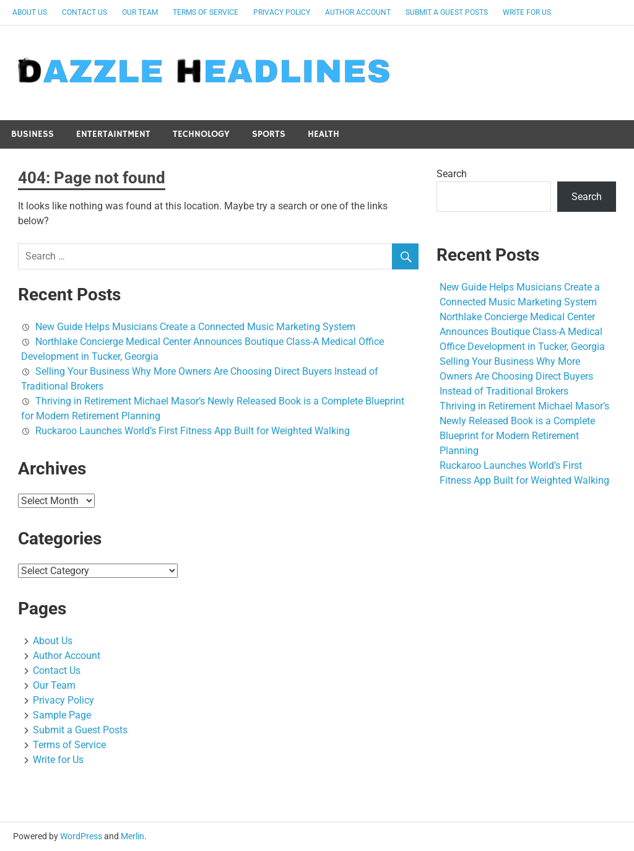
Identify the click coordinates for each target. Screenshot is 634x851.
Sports (268, 134)
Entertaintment (113, 134)
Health (323, 134)
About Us (29, 12)
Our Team (140, 12)
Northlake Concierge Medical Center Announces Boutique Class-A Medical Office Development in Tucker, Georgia (522, 331)
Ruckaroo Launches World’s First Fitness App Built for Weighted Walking (192, 431)
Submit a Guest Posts (447, 12)
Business (32, 134)
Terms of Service (205, 12)
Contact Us (84, 12)
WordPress (81, 836)
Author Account (358, 12)
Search (451, 174)
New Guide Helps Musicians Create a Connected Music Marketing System (195, 327)
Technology (201, 134)
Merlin (132, 836)
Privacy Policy (281, 12)
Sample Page (62, 715)
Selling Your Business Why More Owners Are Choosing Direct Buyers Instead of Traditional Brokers (516, 376)
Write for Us (527, 12)
